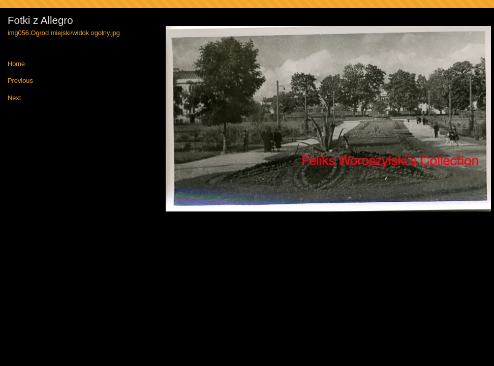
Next (14, 98)
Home (16, 64)
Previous (20, 81)
